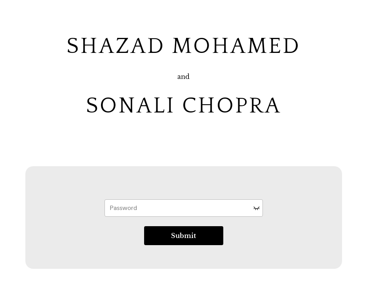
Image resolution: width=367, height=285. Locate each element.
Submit (183, 236)
